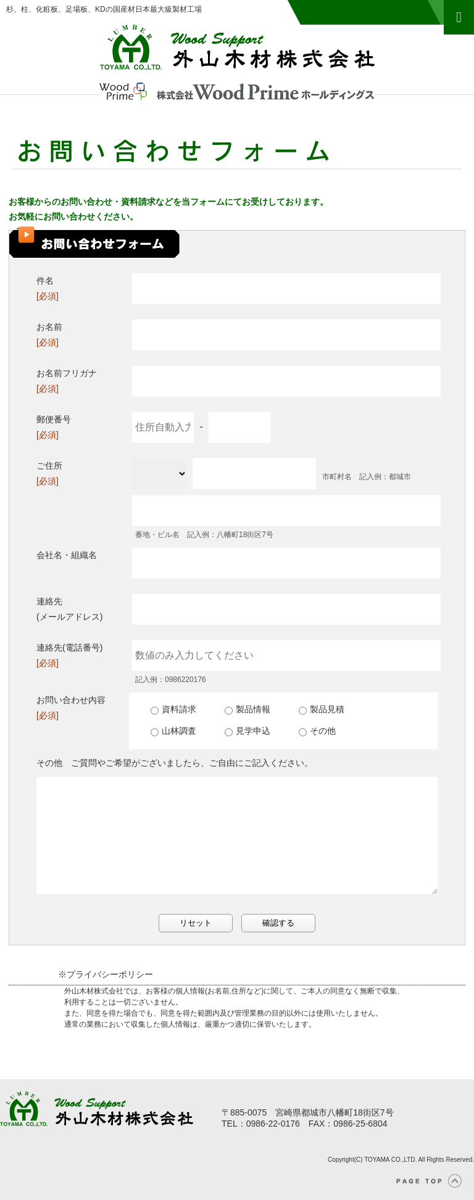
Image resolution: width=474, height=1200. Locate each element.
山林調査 (173, 731)
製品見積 (321, 709)
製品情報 (247, 709)
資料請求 (173, 709)
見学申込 (247, 731)
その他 (317, 731)
